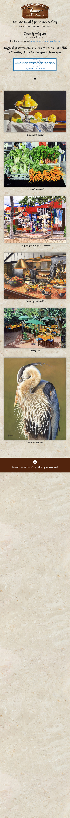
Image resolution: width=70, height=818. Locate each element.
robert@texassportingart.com (45, 41)
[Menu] (35, 79)
